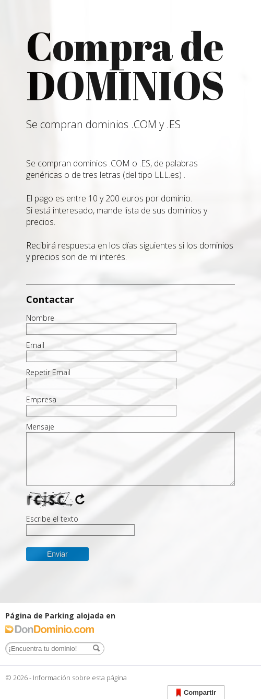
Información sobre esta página (80, 677)
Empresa (41, 400)
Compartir (196, 693)
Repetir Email (48, 372)
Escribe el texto (52, 519)
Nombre (40, 318)
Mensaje (40, 427)
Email (35, 345)
